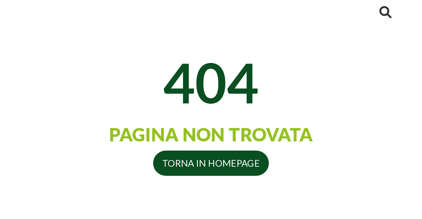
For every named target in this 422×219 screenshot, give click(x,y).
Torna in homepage (211, 163)
